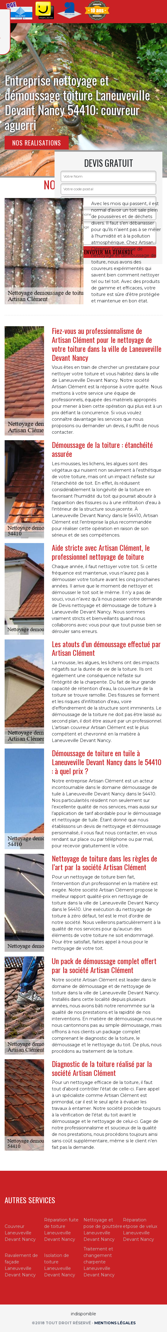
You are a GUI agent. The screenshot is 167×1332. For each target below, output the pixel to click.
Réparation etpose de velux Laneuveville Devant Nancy (140, 1229)
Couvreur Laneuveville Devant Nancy (20, 1233)
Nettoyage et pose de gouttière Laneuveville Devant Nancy (103, 1229)
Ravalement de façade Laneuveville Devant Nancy (21, 1265)
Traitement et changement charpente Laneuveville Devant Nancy (99, 1262)
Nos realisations (36, 142)
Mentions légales (115, 1323)
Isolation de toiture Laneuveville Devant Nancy (59, 1265)
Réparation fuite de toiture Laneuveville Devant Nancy (61, 1229)
